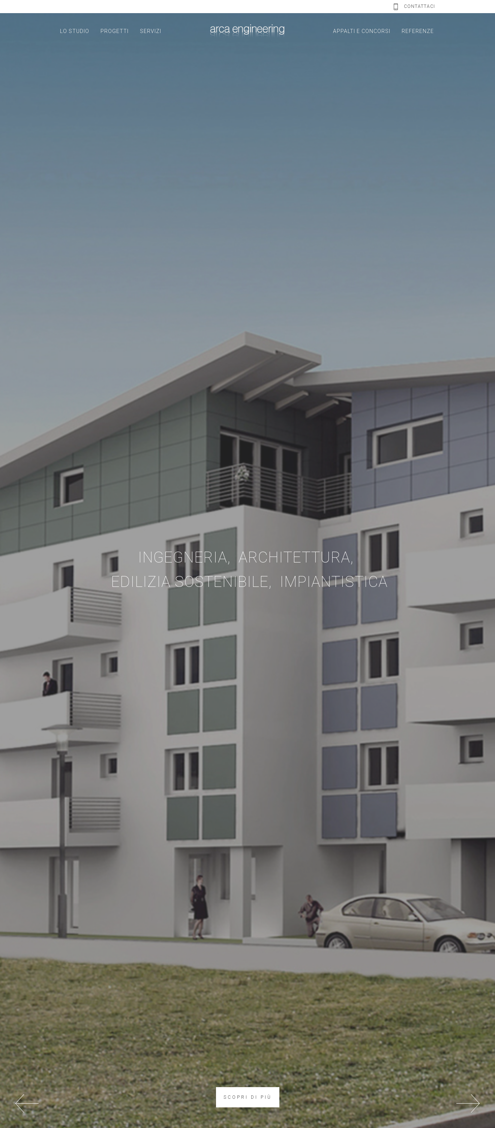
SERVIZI (150, 31)
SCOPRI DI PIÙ (248, 1097)
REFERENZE (418, 31)
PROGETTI (114, 31)
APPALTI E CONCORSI (361, 31)
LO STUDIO (74, 31)
